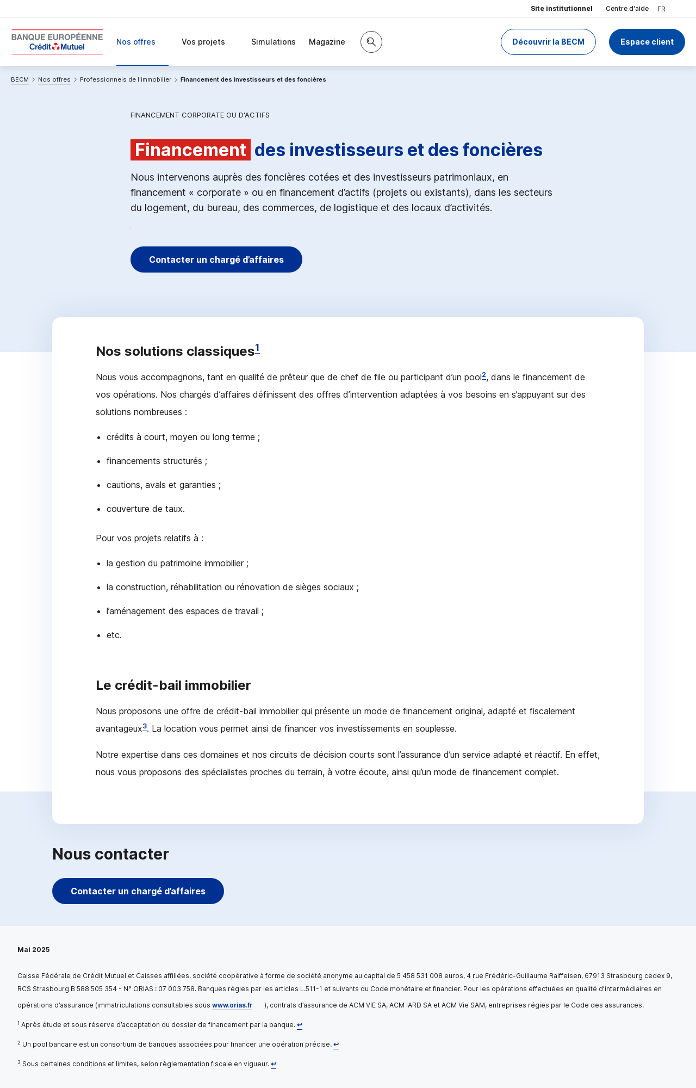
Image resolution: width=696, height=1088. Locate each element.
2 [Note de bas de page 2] (484, 374)
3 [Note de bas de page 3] (144, 726)
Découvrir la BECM (548, 41)
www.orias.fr (232, 1005)
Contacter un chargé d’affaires (216, 259)
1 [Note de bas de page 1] (257, 347)
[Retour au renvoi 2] (336, 1044)
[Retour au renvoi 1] (299, 1025)
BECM (20, 79)
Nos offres (54, 79)
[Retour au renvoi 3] (273, 1064)
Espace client (647, 41)
